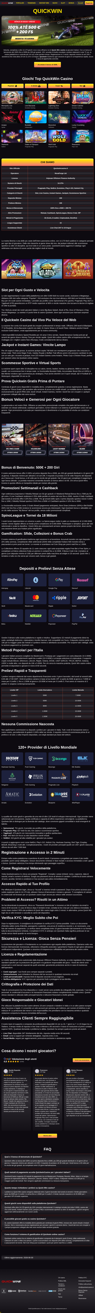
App (59, 1294)
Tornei (60, 1297)
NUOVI (55, 3)
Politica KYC (82, 1277)
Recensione (82, 1298)
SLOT (63, 3)
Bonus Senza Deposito (82, 1291)
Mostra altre (47, 1135)
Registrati (89, 3)
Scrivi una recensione (82, 1060)
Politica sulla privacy (85, 1284)
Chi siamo (61, 1277)
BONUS (71, 3)
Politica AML (62, 1281)
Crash (59, 86)
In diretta (35, 86)
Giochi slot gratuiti (61, 1289)
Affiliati (80, 1295)
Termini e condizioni (61, 1285)
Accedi (80, 3)
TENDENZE (32, 3)
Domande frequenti (84, 1281)
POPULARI (20, 3)
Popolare (12, 86)
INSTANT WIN (44, 3)
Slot (82, 86)
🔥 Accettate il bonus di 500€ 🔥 (47, 65)
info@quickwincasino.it (86, 1287)
